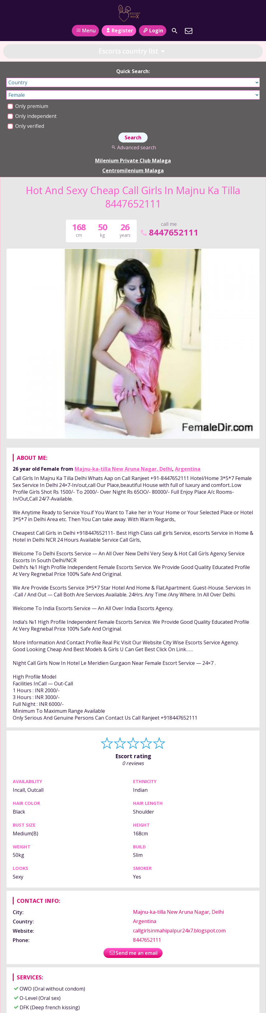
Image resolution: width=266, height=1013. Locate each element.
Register (119, 30)
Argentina (187, 468)
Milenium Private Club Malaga (133, 160)
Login (152, 30)
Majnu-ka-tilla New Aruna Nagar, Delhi (123, 468)
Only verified (25, 126)
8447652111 (169, 232)
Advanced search (133, 147)
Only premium (27, 106)
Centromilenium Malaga (133, 170)
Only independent (32, 116)
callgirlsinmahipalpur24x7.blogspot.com (179, 930)
